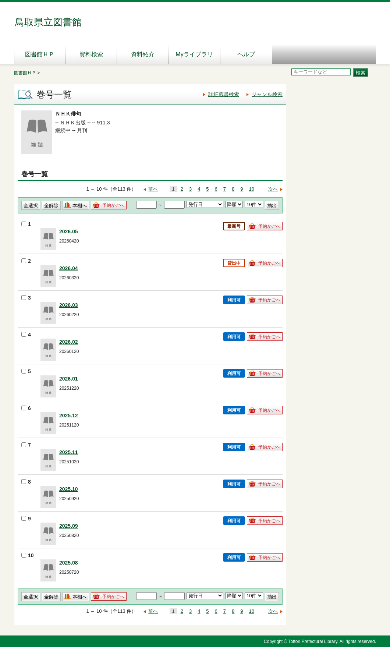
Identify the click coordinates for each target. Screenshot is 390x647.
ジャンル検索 (267, 94)
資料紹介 (143, 54)
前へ (153, 189)
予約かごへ (113, 205)
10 (251, 189)
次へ (273, 189)
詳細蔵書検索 (223, 94)
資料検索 (91, 54)
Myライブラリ (194, 54)
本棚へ (79, 205)
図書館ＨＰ (39, 54)
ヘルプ (246, 54)
